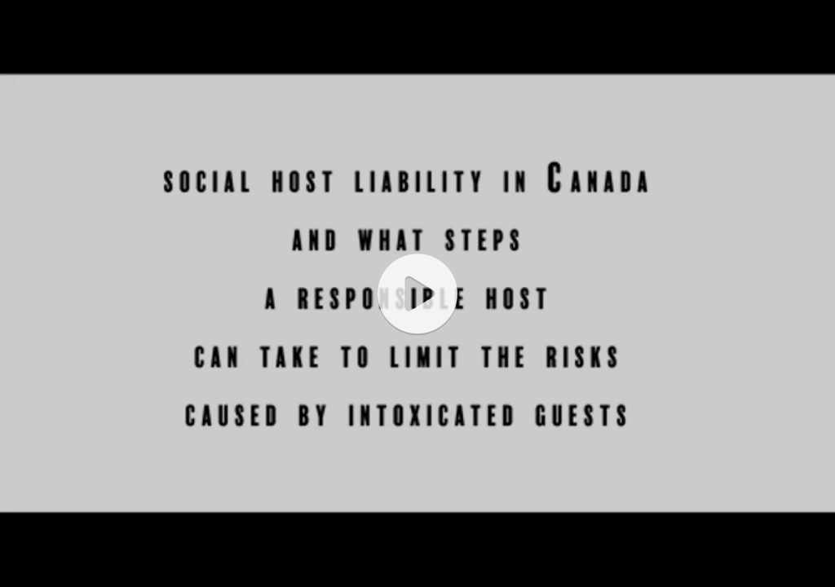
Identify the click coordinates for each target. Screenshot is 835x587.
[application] (417, 293)
